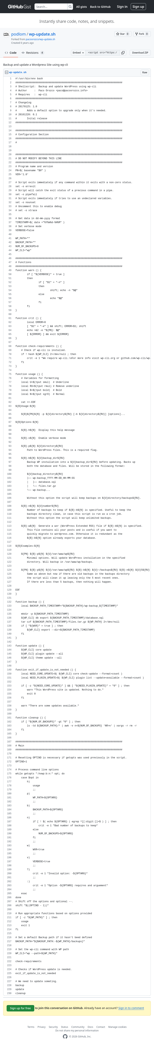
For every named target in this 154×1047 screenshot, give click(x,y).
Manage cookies (117, 1027)
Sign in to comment (131, 1008)
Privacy (41, 1027)
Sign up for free (20, 1008)
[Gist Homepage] (19, 6)
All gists (81, 7)
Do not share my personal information (77, 1030)
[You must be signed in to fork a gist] (142, 34)
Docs (90, 1027)
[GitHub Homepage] (65, 1036)
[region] (77, 536)
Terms (30, 1027)
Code (11, 53)
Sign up (138, 6)
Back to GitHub (100, 7)
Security (53, 1027)
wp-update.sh (42, 34)
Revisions (32, 53)
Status (64, 1027)
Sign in (122, 6)
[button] (123, 53)
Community (77, 1027)
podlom (18, 34)
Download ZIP (140, 52)
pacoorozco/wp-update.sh (40, 39)
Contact (100, 1027)
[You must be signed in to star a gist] (123, 34)
